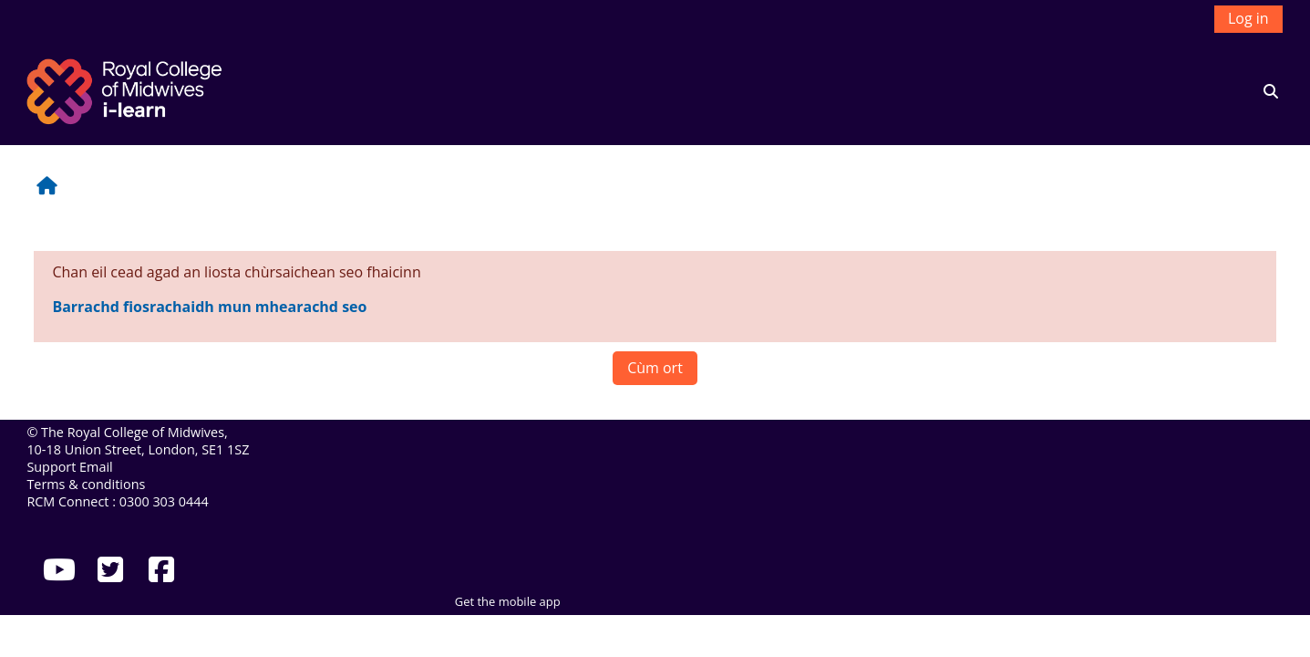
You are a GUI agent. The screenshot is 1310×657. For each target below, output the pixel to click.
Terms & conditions (85, 484)
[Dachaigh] (127, 89)
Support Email (69, 466)
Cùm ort (655, 368)
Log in (1248, 18)
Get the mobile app (508, 601)
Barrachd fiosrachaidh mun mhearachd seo (209, 307)
